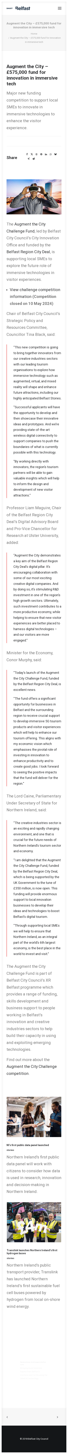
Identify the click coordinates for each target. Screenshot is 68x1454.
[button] (59, 8)
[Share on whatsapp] (50, 154)
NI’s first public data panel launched (29, 1145)
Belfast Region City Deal (28, 252)
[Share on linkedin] (46, 154)
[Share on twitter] (32, 154)
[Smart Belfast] (18, 8)
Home (34, 33)
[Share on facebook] (27, 154)
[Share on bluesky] (55, 154)
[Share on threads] (36, 154)
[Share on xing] (28, 159)
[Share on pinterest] (41, 154)
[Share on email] (33, 159)
